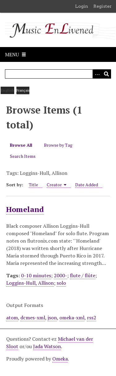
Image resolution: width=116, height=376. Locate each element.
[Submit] (106, 74)
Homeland (25, 209)
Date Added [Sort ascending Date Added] (86, 185)
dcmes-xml (32, 317)
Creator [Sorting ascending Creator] (57, 185)
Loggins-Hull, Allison (30, 282)
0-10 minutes (36, 275)
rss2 (91, 317)
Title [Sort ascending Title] (33, 185)
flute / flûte (82, 275)
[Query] (58, 74)
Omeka (60, 358)
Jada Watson (47, 346)
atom (12, 317)
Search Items (23, 156)
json (52, 317)
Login (81, 6)
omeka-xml (71, 317)
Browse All (21, 145)
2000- (60, 275)
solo (61, 282)
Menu (12, 54)
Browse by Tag (58, 145)
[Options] (97, 74)
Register (102, 6)
